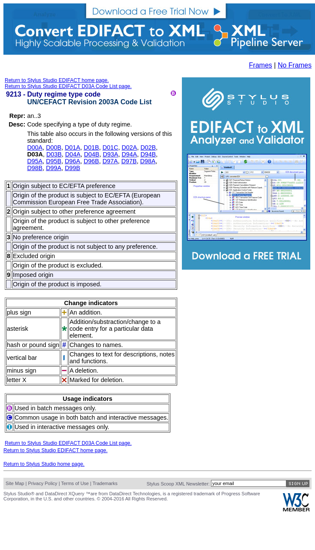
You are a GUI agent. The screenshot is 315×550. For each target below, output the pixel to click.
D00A (34, 147)
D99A (53, 168)
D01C (110, 147)
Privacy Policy (42, 483)
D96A (72, 161)
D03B (54, 154)
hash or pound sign (33, 344)
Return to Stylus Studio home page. (43, 464)
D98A (147, 161)
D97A (110, 161)
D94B (148, 154)
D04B (91, 154)
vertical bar (22, 357)
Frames (260, 65)
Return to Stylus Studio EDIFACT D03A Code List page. (68, 86)
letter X (17, 379)
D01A (72, 147)
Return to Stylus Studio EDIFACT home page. (57, 80)
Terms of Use (75, 483)
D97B (129, 161)
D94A (129, 154)
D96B (91, 161)
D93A (110, 154)
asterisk (17, 328)
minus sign (21, 370)
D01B (91, 147)
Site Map (15, 483)
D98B (34, 168)
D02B (148, 147)
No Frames (295, 65)
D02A (129, 147)
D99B (72, 168)
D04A (72, 154)
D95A (34, 161)
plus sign (19, 312)
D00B (53, 147)
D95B (53, 161)
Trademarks (104, 483)
